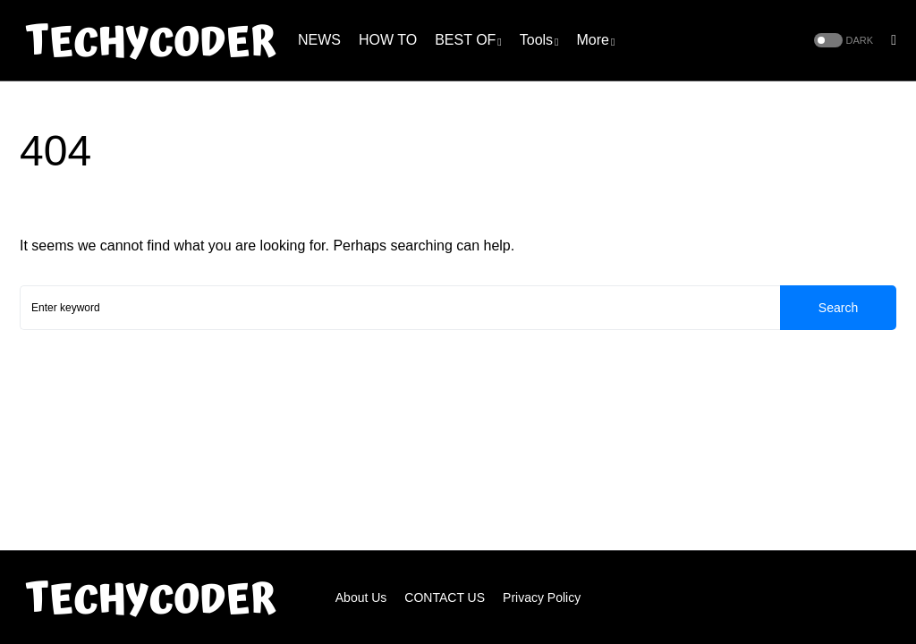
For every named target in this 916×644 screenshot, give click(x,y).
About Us (361, 597)
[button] (842, 40)
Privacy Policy (542, 597)
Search (838, 308)
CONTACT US (444, 597)
